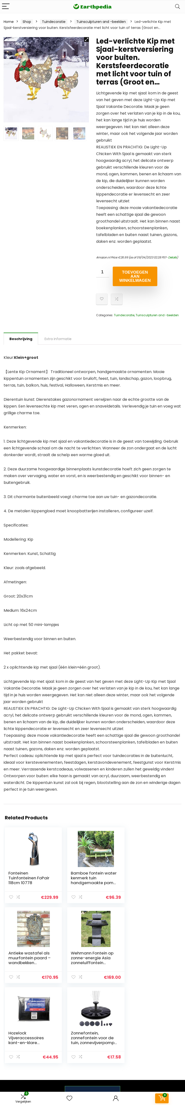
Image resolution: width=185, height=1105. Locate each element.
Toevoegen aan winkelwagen (135, 276)
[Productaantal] (102, 272)
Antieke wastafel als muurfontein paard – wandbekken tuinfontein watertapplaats (150, 882)
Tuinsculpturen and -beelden (101, 21)
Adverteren (135, 1055)
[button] (86, 39)
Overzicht (134, 1030)
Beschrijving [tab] (20, 338)
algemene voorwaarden (166, 1033)
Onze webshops (134, 1046)
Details (172, 257)
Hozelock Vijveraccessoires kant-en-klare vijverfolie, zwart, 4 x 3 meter (90, 962)
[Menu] (6, 6)
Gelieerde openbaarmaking (169, 1044)
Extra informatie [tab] (58, 338)
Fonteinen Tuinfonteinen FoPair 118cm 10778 (28, 878)
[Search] (177, 6)
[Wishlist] (69, 1098)
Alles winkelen (137, 1037)
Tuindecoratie (54, 21)
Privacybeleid (166, 1024)
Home (9, 21)
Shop (27, 21)
